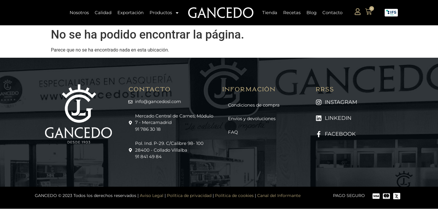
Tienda (269, 12)
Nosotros (79, 12)
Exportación (130, 12)
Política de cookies (234, 195)
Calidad (103, 12)
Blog (311, 12)
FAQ (233, 132)
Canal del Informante (279, 195)
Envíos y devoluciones (251, 118)
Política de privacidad (189, 195)
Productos (164, 13)
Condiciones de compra (254, 105)
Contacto (332, 12)
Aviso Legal (151, 195)
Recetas (292, 12)
